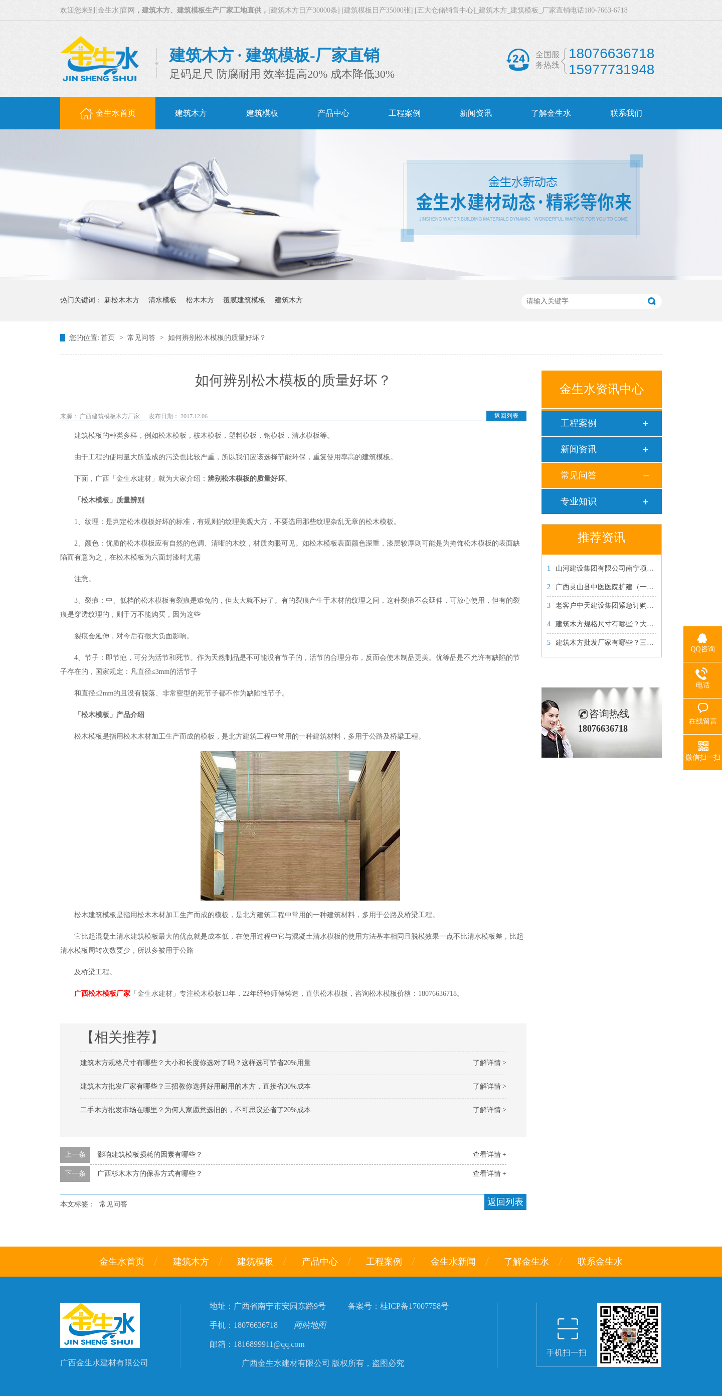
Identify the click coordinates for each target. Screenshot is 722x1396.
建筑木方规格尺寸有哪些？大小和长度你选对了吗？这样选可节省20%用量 (195, 1063)
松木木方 (200, 300)
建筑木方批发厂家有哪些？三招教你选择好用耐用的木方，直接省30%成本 (195, 1086)
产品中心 (320, 1262)
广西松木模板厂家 (102, 993)
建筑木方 (289, 300)
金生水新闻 (453, 1262)
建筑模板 (255, 1262)
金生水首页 (121, 1262)
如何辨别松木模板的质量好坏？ (217, 337)
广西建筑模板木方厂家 (110, 416)
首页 (109, 337)
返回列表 (506, 415)
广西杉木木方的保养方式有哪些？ (150, 1173)
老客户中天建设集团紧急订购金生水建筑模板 (621, 605)
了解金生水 (526, 1262)
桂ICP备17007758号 (414, 1306)
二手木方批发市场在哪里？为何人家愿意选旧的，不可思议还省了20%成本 (195, 1110)
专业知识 (579, 501)
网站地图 (310, 1325)
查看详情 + (489, 1154)
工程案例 (579, 423)
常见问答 (142, 337)
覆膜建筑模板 (244, 300)
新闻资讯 (579, 449)
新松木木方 (121, 300)
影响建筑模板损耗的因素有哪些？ (150, 1154)
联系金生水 (600, 1262)
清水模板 (162, 300)
